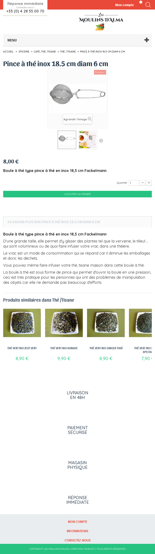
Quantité (122, 182)
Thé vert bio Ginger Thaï (106, 348)
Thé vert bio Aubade (64, 348)
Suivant (101, 140)
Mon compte (77, 521)
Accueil (8, 51)
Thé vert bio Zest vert (22, 348)
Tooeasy (89, 548)
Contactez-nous (78, 540)
